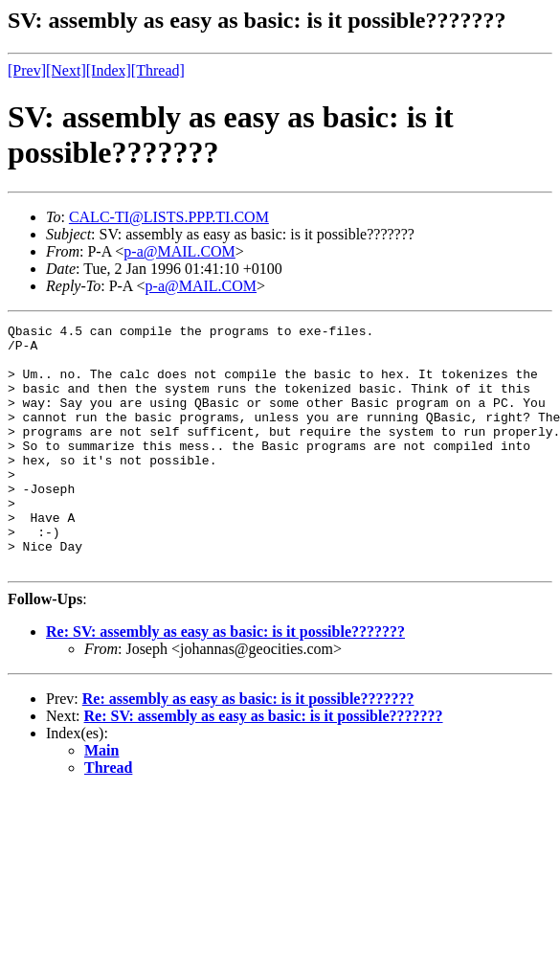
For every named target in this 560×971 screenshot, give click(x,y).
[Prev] (27, 70)
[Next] (66, 70)
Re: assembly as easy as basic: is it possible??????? (248, 747)
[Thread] (158, 70)
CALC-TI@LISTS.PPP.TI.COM (169, 217)
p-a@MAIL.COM (179, 251)
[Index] (108, 70)
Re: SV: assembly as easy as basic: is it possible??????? (225, 680)
